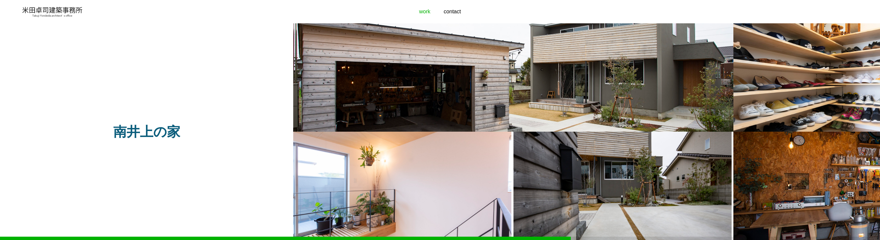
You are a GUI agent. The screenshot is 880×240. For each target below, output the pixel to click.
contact (452, 11)
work (425, 11)
